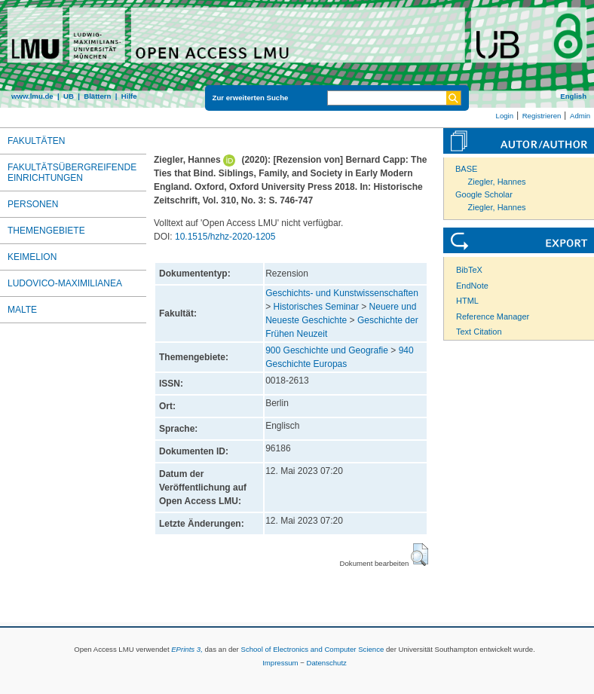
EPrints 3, (187, 649)
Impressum (280, 663)
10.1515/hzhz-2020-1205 (225, 236)
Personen (33, 204)
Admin (580, 116)
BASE (466, 168)
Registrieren (542, 116)
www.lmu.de (32, 96)
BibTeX (469, 269)
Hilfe (129, 96)
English (573, 96)
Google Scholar (484, 194)
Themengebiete (46, 230)
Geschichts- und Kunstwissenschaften (341, 293)
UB (68, 96)
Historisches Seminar (316, 306)
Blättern (97, 96)
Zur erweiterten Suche (251, 97)
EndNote (472, 285)
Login (504, 116)
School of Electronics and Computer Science (312, 649)
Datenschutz (327, 663)
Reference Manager (492, 316)
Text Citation (479, 331)
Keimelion (32, 257)
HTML (467, 300)
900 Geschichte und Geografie (326, 350)
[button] (419, 554)
